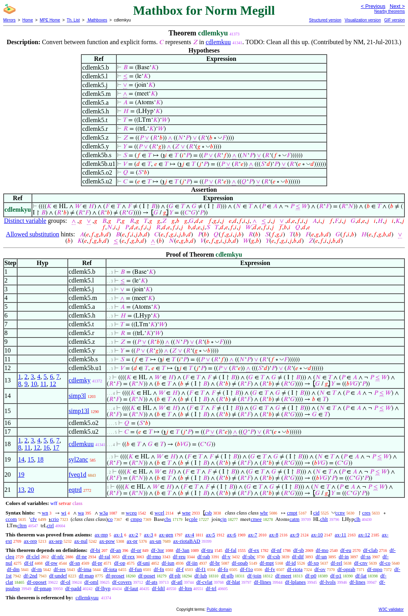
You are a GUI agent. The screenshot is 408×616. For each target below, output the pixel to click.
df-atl (176, 582)
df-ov (320, 569)
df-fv (270, 569)
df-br (215, 563)
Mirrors (9, 20)
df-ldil (158, 588)
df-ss (366, 556)
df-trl (211, 588)
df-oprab (346, 569)
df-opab (240, 563)
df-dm (13, 569)
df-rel (336, 563)
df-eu (345, 550)
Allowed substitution (32, 234)
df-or (136, 550)
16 (46, 447)
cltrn (22, 525)
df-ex (253, 550)
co (110, 519)
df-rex (128, 556)
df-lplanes (295, 582)
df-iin (192, 563)
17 (56, 447)
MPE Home (50, 20)
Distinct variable (25, 220)
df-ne (81, 556)
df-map (86, 576)
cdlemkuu (218, 42)
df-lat (361, 576)
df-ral (104, 556)
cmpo (136, 519)
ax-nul (80, 541)
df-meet (283, 576)
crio (55, 519)
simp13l (79, 410)
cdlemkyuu (86, 597)
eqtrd (75, 489)
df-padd (73, 588)
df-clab (370, 550)
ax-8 (273, 535)
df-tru (207, 550)
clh (357, 519)
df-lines (357, 582)
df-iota (110, 569)
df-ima (85, 569)
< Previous (373, 6)
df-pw (51, 563)
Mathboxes (96, 20)
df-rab (203, 556)
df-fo (223, 569)
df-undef (58, 576)
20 (30, 489)
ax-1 (118, 535)
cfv (33, 519)
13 (21, 489)
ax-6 (231, 535)
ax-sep (56, 541)
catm (294, 519)
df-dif (298, 556)
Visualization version (363, 20)
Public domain (219, 609)
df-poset (146, 576)
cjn (223, 519)
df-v (226, 556)
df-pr (97, 563)
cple (193, 519)
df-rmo (154, 556)
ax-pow (107, 541)
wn (45, 513)
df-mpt (267, 563)
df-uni (143, 563)
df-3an (182, 550)
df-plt (174, 576)
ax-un (155, 541)
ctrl (50, 525)
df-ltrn (185, 588)
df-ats (151, 582)
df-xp (313, 563)
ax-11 (340, 535)
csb (208, 513)
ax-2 (133, 535)
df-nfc (57, 556)
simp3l (77, 395)
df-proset (115, 576)
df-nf (276, 550)
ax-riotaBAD (186, 541)
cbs (167, 519)
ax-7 (252, 535)
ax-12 (364, 535)
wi (63, 513)
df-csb (273, 556)
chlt (324, 519)
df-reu (179, 556)
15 (30, 459)
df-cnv (361, 563)
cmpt (292, 513)
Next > (397, 6)
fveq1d (77, 474)
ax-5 (210, 535)
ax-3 (148, 535)
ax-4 (189, 535)
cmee (256, 519)
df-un (321, 556)
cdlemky (79, 380)
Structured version (325, 20)
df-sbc (248, 556)
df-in (344, 556)
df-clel (32, 556)
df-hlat (233, 582)
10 (34, 383)
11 (43, 383)
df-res (60, 569)
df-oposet (37, 582)
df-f (180, 569)
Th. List (73, 20)
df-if (28, 563)
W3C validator (391, 609)
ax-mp (101, 535)
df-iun (168, 563)
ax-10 (317, 535)
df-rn (36, 569)
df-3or (157, 550)
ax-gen (166, 535)
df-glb (227, 576)
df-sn (74, 563)
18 (40, 459)
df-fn (159, 569)
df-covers (122, 582)
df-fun (135, 569)
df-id (291, 563)
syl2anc (78, 459)
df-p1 (335, 576)
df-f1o (246, 569)
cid (316, 513)
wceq (131, 513)
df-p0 (310, 576)
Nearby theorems (389, 11)
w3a (103, 513)
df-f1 (201, 569)
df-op (119, 563)
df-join (254, 576)
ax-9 (294, 535)
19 (21, 474)
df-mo (322, 550)
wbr (264, 513)
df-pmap (42, 588)
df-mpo (374, 569)
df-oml (91, 582)
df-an (115, 550)
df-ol (65, 582)
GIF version (394, 20)
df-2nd (30, 576)
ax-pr (132, 541)
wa (81, 513)
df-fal (230, 550)
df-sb (298, 550)
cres (366, 513)
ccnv (340, 513)
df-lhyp (102, 588)
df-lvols (327, 582)
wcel (160, 513)
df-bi (95, 550)
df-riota (294, 569)
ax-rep (30, 541)
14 (21, 459)
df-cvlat (204, 582)
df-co (384, 563)
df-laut (131, 588)
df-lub (200, 576)
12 (53, 383)
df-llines (262, 582)
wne (186, 513)
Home (27, 20)
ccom (11, 519)
